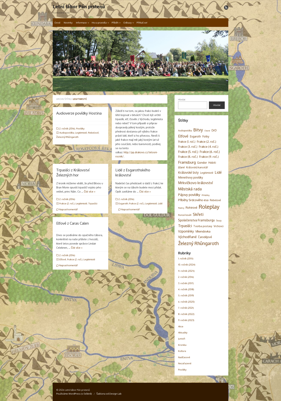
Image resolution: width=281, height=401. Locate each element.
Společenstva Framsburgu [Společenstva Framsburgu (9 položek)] (196, 220)
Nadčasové (184, 357)
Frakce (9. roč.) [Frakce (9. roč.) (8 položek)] (209, 156)
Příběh (115, 22)
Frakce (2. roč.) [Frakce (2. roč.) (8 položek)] (206, 141)
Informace (81, 22)
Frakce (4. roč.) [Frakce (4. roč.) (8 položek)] (208, 146)
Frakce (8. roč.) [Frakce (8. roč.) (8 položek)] (188, 156)
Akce (180, 326)
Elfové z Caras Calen (72, 223)
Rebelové (93, 132)
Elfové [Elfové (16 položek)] (183, 136)
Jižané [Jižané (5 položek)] (181, 167)
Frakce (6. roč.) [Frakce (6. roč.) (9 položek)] (210, 152)
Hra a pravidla (99, 22)
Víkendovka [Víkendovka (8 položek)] (202, 231)
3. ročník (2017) (186, 283)
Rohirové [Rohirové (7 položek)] (191, 207)
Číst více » (89, 191)
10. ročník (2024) (186, 264)
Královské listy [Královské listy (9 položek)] (188, 172)
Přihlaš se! (142, 22)
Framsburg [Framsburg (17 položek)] (187, 162)
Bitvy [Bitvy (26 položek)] (198, 129)
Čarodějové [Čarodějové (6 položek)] (205, 237)
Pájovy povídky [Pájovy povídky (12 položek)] (189, 195)
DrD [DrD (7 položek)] (214, 130)
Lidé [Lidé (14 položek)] (218, 172)
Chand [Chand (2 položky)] (207, 130)
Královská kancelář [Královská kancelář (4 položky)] (197, 167)
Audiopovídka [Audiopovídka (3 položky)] (185, 130)
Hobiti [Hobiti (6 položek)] (212, 162)
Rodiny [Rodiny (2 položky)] (181, 208)
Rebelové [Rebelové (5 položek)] (215, 200)
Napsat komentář (67, 209)
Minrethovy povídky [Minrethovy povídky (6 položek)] (190, 177)
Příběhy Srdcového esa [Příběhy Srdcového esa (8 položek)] (193, 200)
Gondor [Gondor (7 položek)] (202, 162)
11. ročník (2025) (186, 270)
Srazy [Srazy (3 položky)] (219, 220)
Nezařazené (184, 363)
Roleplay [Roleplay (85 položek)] (209, 206)
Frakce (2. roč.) (67, 203)
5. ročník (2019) (186, 295)
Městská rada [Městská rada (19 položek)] (190, 188)
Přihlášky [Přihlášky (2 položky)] (205, 195)
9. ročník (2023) (186, 320)
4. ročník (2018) (186, 289)
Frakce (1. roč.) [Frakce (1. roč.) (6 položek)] (186, 141)
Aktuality (182, 332)
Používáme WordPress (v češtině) (74, 393)
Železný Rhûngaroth (67, 137)
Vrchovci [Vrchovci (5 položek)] (218, 226)
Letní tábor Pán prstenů (79, 7)
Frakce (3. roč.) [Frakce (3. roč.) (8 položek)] (187, 146)
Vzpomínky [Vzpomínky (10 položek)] (186, 231)
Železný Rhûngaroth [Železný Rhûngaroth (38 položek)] (198, 243)
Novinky (68, 22)
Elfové (62, 259)
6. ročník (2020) (186, 301)
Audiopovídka (66, 132)
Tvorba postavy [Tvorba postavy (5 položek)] (202, 226)
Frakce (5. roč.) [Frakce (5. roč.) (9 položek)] (188, 152)
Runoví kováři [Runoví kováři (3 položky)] (184, 214)
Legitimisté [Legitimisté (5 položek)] (206, 172)
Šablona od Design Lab (109, 393)
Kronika (182, 344)
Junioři (181, 338)
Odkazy (127, 22)
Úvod (57, 22)
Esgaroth (123, 203)
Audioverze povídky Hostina (79, 113)
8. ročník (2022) (186, 314)
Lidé (160, 203)
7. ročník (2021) (186, 307)
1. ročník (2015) (185, 258)
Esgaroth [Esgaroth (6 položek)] (195, 136)
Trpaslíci (92, 203)
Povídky (80, 128)
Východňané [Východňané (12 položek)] (187, 237)
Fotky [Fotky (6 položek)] (205, 136)
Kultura (182, 351)
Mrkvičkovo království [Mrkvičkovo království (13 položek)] (195, 183)
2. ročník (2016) (67, 128)
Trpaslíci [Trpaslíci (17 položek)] (185, 225)
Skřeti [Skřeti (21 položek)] (198, 214)
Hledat (181, 99)
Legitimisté (81, 132)
